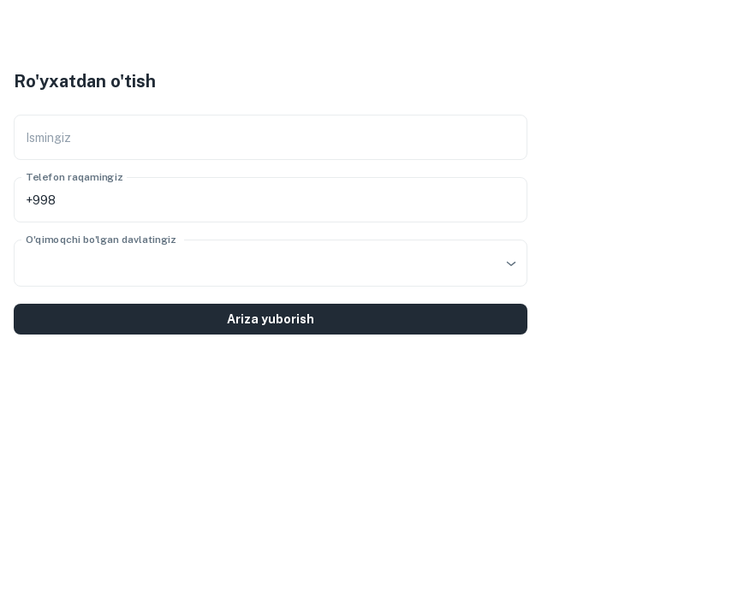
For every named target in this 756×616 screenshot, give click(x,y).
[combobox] (270, 263)
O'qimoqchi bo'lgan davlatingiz (101, 240)
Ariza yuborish (270, 319)
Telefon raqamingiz (74, 177)
